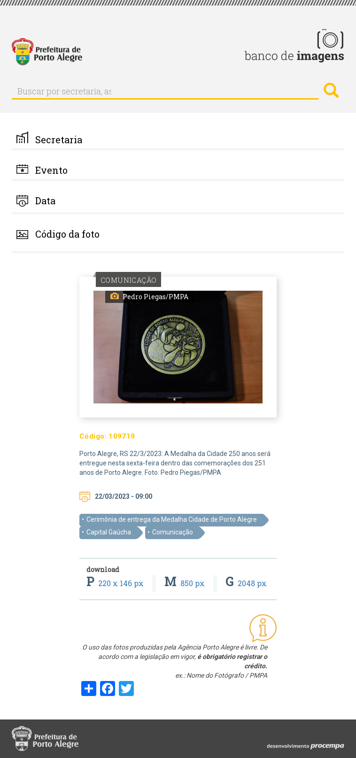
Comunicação (172, 532)
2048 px (246, 583)
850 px (185, 583)
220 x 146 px (116, 583)
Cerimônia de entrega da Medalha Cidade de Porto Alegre (171, 519)
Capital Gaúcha (108, 532)
